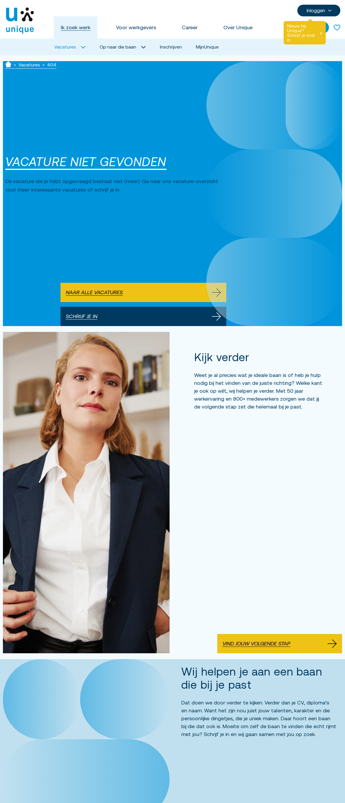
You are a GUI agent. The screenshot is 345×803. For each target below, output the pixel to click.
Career (190, 27)
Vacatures (29, 64)
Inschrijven (171, 46)
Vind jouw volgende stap (279, 643)
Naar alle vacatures (143, 292)
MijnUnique (207, 46)
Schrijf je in (143, 316)
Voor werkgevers (136, 27)
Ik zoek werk (75, 27)
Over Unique (238, 27)
